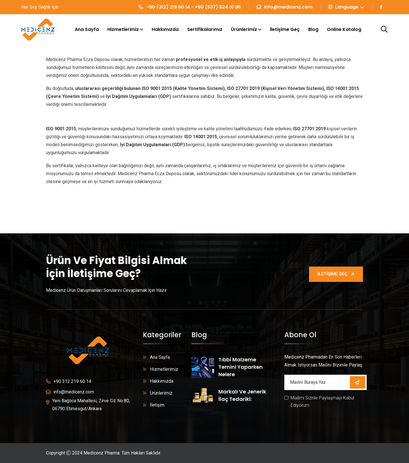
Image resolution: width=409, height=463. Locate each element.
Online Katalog (344, 29)
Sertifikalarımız (204, 29)
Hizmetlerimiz (123, 29)
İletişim (157, 405)
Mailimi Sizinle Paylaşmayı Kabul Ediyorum (322, 401)
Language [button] (343, 7)
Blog (313, 29)
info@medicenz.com (288, 7)
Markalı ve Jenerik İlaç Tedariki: (242, 395)
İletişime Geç (285, 29)
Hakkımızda (165, 29)
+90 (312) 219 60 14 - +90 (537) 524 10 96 (193, 7)
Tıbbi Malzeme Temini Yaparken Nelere (240, 367)
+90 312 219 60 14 (72, 381)
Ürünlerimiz (244, 29)
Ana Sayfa (87, 29)
